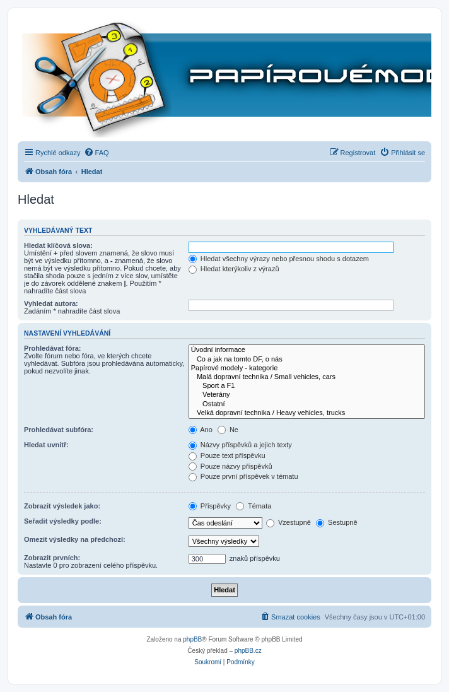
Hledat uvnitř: (46, 445)
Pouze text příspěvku (227, 455)
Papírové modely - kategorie (307, 368)
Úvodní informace (307, 350)
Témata (253, 506)
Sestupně (337, 522)
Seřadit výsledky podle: (63, 521)
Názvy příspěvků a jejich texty (240, 445)
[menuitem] (96, 152)
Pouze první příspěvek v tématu (243, 476)
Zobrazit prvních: (52, 557)
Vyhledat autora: (51, 303)
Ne (228, 429)
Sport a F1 (307, 386)
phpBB (192, 639)
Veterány (307, 394)
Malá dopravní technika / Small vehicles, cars (307, 377)
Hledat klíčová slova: (58, 245)
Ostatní (307, 404)
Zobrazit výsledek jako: (62, 506)
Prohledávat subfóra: (58, 429)
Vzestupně (288, 522)
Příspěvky (210, 506)
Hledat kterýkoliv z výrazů (234, 269)
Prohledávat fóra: (52, 348)
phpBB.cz (248, 650)
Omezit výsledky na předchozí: (74, 539)
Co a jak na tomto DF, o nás (307, 359)
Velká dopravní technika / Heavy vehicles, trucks (307, 413)
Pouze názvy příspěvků (230, 466)
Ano (201, 429)
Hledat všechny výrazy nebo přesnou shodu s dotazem (279, 258)
